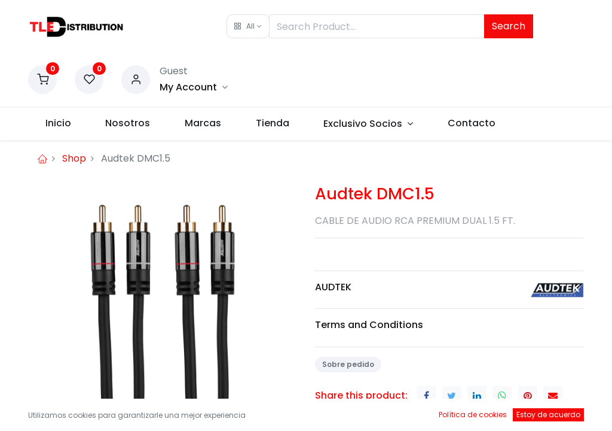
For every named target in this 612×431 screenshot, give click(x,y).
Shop (74, 158)
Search (508, 26)
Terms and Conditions (369, 325)
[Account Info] (194, 87)
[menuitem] (58, 123)
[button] (248, 26)
